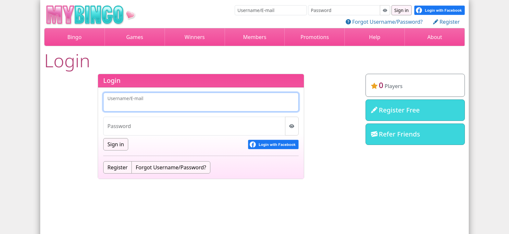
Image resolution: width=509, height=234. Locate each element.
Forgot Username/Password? (171, 167)
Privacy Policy (273, 197)
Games (134, 37)
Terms (172, 197)
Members (255, 37)
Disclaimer (233, 197)
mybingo (415, 155)
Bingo (74, 37)
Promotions (315, 37)
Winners (195, 37)
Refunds (201, 197)
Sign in (401, 10)
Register (117, 167)
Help (374, 37)
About (434, 37)
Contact (309, 197)
